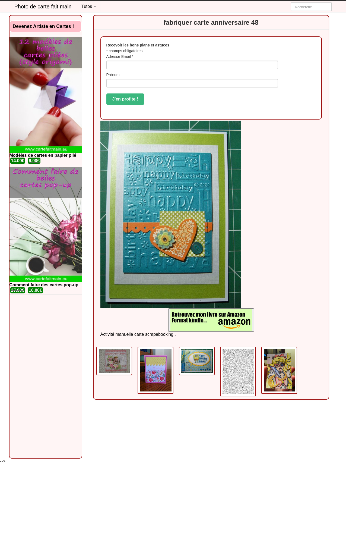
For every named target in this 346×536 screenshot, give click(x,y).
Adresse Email (120, 56)
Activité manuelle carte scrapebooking (136, 334)
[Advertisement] (45, 376)
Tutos (88, 6)
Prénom (113, 75)
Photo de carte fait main (43, 7)
